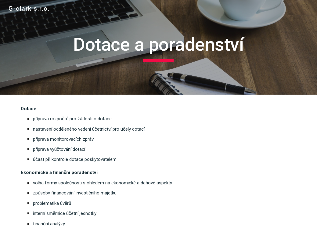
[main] (158, 47)
